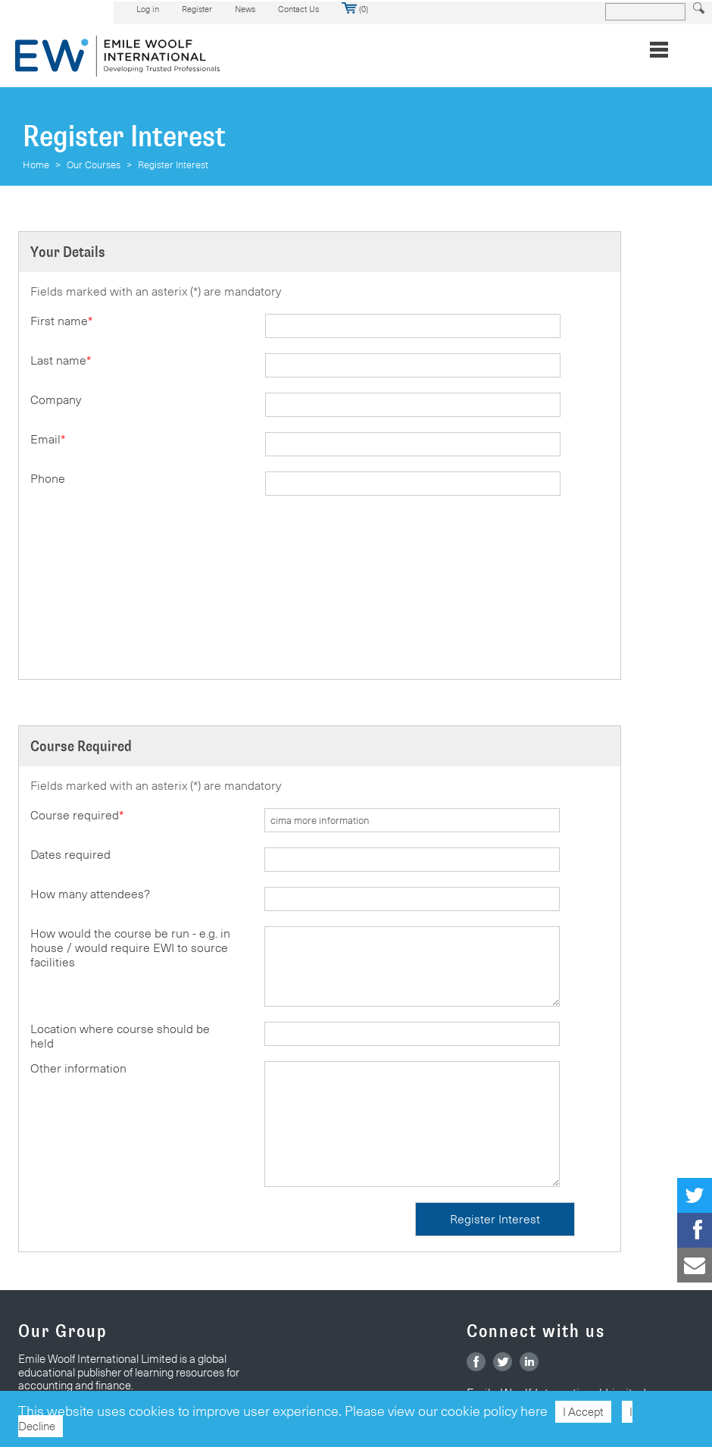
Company (55, 400)
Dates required (70, 854)
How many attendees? (90, 894)
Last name (60, 360)
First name (61, 321)
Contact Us (298, 9)
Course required (76, 815)
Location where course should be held (120, 1036)
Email (47, 439)
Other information (78, 1068)
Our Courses (93, 164)
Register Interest (173, 164)
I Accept (583, 1412)
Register (197, 9)
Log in (147, 9)
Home (36, 164)
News (245, 9)
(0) (355, 9)
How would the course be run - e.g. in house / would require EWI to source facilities (130, 947)
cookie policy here (494, 1411)
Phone (47, 478)
